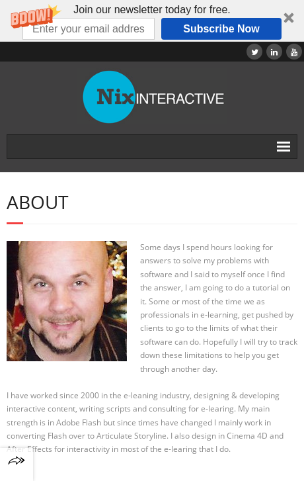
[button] (152, 21)
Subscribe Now (221, 28)
